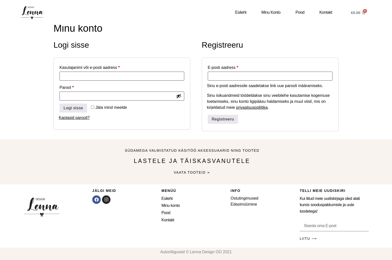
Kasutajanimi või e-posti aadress (96, 67)
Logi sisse (73, 108)
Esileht (240, 12)
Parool (73, 87)
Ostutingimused (244, 198)
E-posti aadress (229, 67)
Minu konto (271, 12)
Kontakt (326, 12)
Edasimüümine (243, 204)
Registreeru (223, 119)
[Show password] (179, 96)
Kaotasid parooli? (74, 118)
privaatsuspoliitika (252, 107)
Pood (300, 12)
